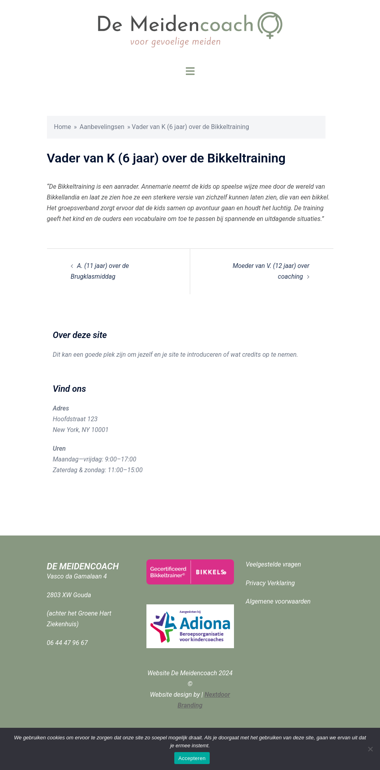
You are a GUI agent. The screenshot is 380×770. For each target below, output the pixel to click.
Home (62, 127)
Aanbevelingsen (102, 127)
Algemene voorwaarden (278, 601)
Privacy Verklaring (270, 583)
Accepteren (191, 758)
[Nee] (370, 749)
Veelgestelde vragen (273, 564)
